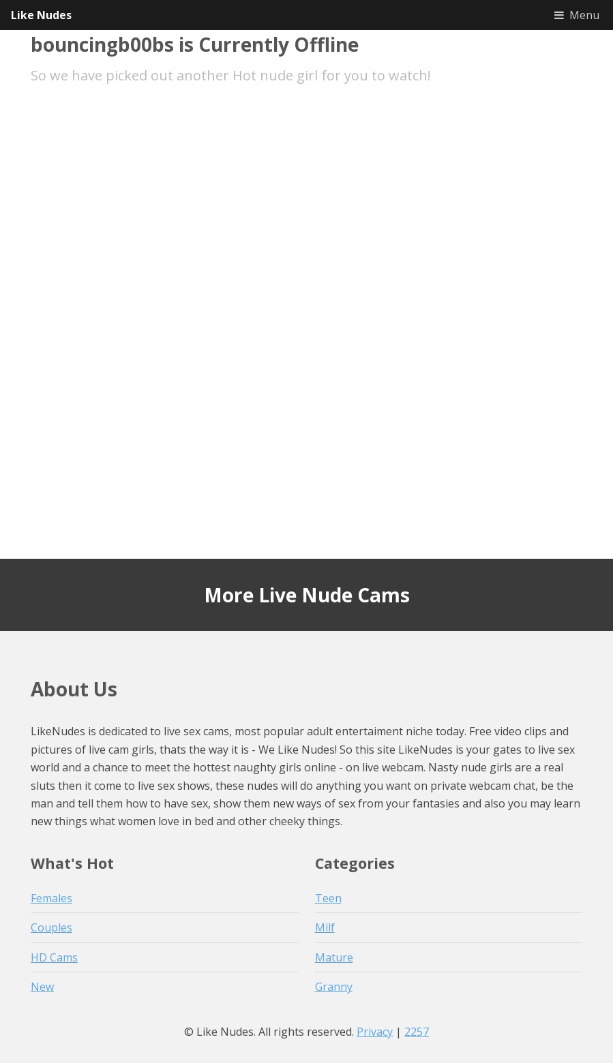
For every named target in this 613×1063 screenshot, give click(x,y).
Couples (51, 927)
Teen (328, 898)
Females (51, 898)
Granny (334, 986)
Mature (334, 957)
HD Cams (54, 957)
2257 (416, 1031)
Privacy (375, 1031)
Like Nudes (41, 14)
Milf (325, 927)
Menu (584, 14)
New (42, 986)
